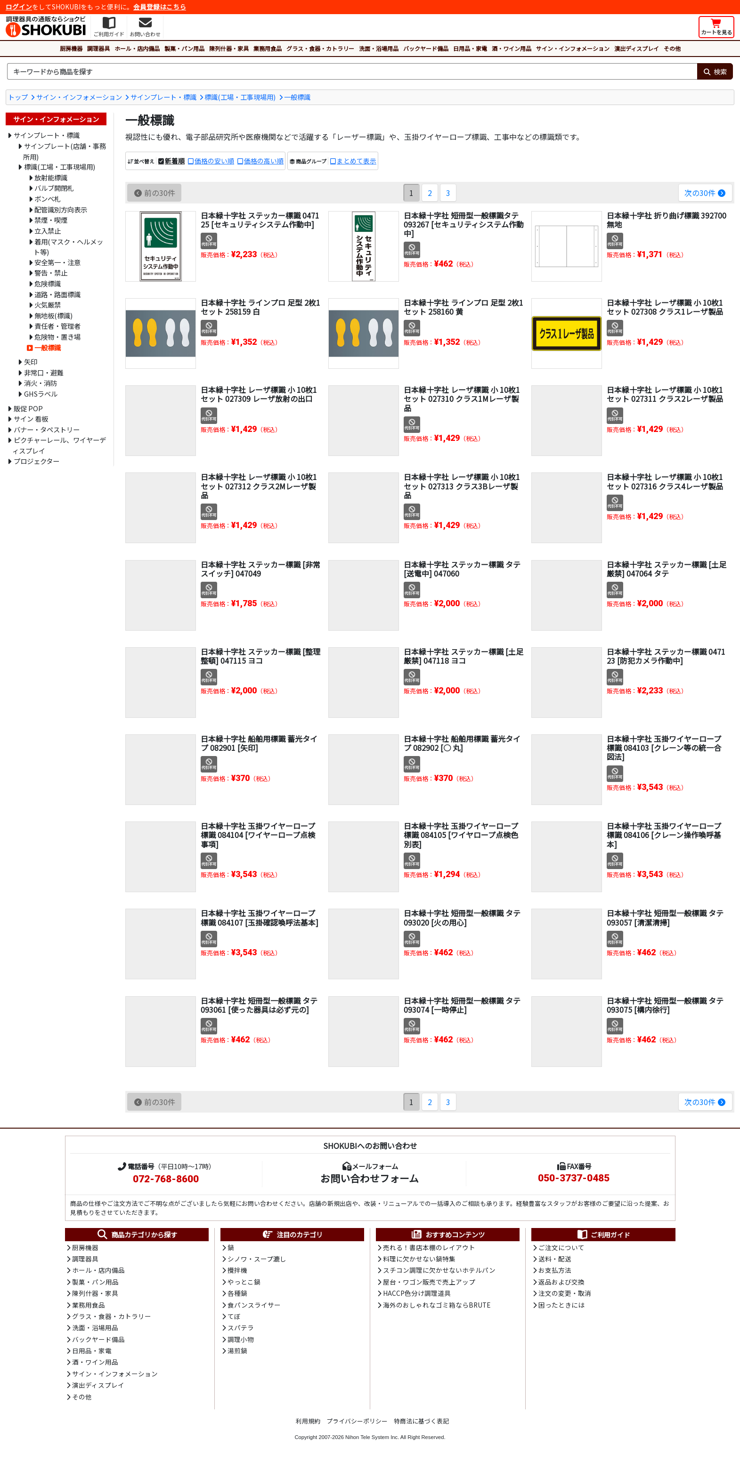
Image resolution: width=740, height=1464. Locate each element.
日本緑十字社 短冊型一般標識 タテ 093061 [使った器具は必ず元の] (259, 1005)
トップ (18, 97)
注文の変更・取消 (564, 1293)
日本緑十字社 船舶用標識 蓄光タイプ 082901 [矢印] (259, 743)
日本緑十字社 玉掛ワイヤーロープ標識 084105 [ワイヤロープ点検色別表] (461, 834)
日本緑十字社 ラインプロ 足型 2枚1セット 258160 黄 (463, 307)
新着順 (175, 160)
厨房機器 (71, 48)
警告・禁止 (50, 272)
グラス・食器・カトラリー (320, 48)
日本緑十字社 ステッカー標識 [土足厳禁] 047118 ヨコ (463, 656)
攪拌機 (237, 1270)
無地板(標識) (53, 315)
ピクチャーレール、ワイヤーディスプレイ (59, 445)
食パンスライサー (254, 1304)
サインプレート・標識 (163, 97)
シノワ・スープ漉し (257, 1258)
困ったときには (561, 1304)
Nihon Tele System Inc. (372, 1437)
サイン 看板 (31, 418)
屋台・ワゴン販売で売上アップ (429, 1281)
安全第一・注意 (57, 262)
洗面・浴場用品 (378, 48)
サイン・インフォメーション (573, 48)
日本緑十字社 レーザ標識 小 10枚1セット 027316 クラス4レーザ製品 (665, 481)
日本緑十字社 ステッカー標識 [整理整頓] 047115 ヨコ (260, 656)
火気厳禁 (47, 304)
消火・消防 (40, 383)
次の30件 (705, 192)
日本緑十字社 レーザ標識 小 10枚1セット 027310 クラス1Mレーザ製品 (462, 398)
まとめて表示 (356, 160)
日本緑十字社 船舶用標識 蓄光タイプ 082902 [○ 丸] (462, 743)
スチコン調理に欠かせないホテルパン (439, 1270)
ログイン (19, 6)
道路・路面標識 (57, 294)
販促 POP (28, 408)
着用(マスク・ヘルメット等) (68, 246)
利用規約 (308, 1420)
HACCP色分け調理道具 (417, 1293)
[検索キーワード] (352, 71)
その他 (672, 48)
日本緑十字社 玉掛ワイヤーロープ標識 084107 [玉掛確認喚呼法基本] (259, 917)
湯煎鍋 (237, 1350)
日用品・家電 (470, 48)
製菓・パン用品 (184, 48)
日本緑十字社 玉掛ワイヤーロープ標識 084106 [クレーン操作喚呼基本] (664, 834)
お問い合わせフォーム (369, 1178)
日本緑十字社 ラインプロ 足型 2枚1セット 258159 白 (260, 307)
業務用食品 (267, 48)
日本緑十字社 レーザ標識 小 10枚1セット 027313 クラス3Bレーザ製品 (462, 485)
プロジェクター (36, 461)
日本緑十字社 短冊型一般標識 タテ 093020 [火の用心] (462, 917)
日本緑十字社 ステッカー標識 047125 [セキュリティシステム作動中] (260, 220)
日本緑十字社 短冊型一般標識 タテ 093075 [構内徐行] (665, 1005)
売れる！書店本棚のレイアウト (429, 1247)
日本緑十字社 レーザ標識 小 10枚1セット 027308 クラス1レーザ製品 (665, 307)
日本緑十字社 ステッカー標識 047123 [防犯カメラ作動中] (666, 656)
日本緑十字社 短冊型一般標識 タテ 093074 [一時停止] (462, 1005)
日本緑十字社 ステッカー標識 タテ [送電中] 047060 (462, 569)
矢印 (30, 361)
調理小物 (241, 1339)
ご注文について (561, 1247)
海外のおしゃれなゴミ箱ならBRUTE (436, 1304)
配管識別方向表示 (60, 209)
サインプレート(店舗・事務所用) (64, 151)
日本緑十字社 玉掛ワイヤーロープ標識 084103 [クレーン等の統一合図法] (664, 747)
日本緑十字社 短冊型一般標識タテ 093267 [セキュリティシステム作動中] (464, 224)
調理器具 (98, 48)
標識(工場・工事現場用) (240, 97)
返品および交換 (561, 1281)
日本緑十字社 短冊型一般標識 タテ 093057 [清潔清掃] (665, 917)
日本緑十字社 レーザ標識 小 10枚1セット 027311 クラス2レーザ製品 (665, 394)
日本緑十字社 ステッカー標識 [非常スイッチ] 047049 (260, 569)
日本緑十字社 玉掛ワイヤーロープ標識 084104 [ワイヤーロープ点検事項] (258, 834)
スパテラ (241, 1327)
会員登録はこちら (159, 6)
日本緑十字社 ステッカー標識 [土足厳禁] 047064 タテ (666, 569)
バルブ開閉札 (54, 188)
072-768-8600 (166, 1179)
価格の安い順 (214, 160)
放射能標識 (50, 177)
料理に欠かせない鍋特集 (419, 1258)
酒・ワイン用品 (511, 48)
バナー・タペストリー (47, 429)
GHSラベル (40, 394)
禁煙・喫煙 (50, 220)
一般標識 (297, 97)
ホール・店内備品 (137, 48)
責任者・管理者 (57, 326)
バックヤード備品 (425, 48)
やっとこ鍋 (244, 1281)
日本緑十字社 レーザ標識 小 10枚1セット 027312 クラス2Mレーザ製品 (259, 485)
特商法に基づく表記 (421, 1420)
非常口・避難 (44, 372)
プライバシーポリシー (357, 1420)
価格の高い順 (264, 160)
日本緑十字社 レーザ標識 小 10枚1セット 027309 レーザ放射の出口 (259, 394)
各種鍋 (237, 1293)
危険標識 (47, 283)
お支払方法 (554, 1270)
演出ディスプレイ (636, 48)
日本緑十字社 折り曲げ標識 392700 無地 (666, 220)
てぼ (234, 1316)
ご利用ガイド (603, 1234)
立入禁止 (47, 231)
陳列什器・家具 (229, 48)
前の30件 (154, 192)
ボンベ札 (47, 198)
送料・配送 (554, 1258)
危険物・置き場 (57, 337)
